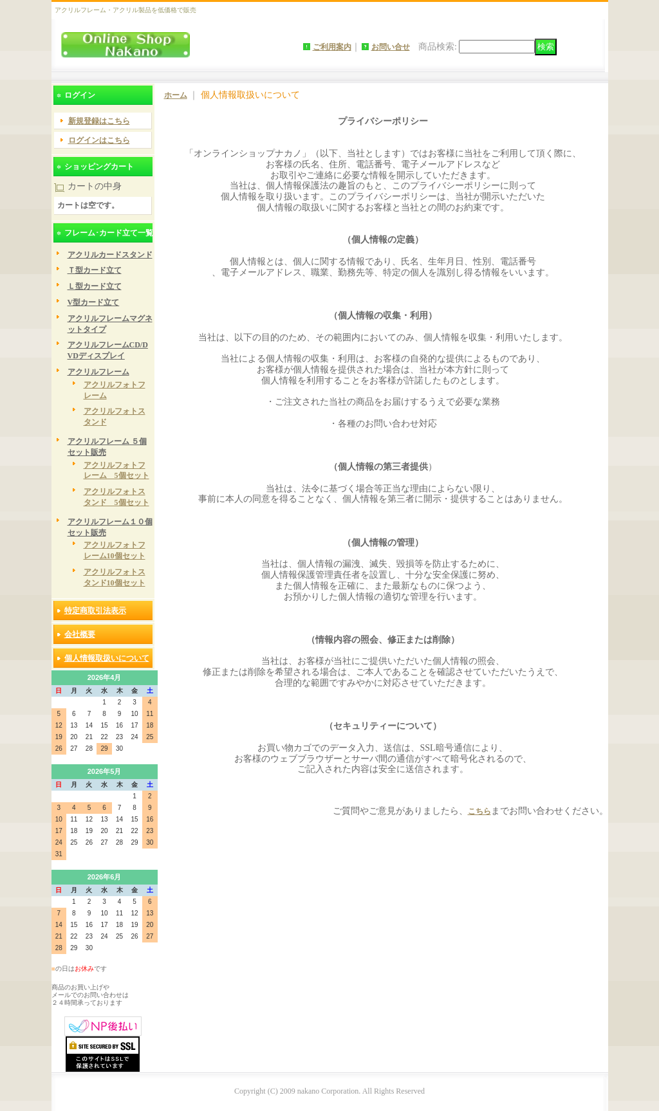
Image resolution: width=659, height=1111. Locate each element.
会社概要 (79, 634)
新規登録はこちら (99, 120)
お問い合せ (390, 46)
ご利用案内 (332, 46)
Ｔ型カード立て (95, 270)
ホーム (175, 95)
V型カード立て (94, 302)
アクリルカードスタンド (110, 254)
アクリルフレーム (98, 371)
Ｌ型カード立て (95, 286)
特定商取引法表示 (95, 610)
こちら (479, 811)
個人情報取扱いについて (106, 658)
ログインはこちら (99, 140)
